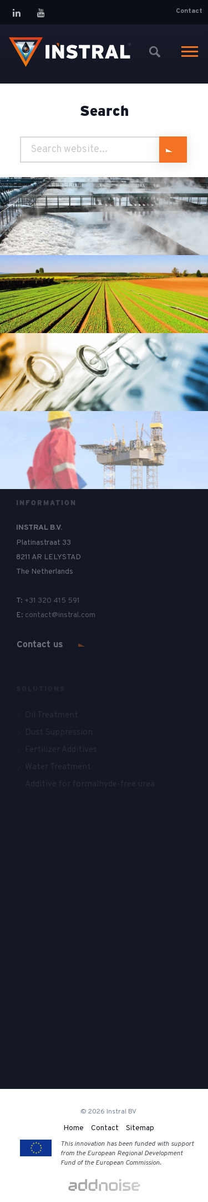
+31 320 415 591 (52, 600)
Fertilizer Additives (61, 749)
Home (73, 1128)
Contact (189, 11)
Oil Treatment (51, 715)
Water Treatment (58, 767)
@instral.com (74, 615)
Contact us (40, 644)
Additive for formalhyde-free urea (90, 784)
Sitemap (140, 1128)
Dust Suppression (59, 732)
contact (38, 615)
